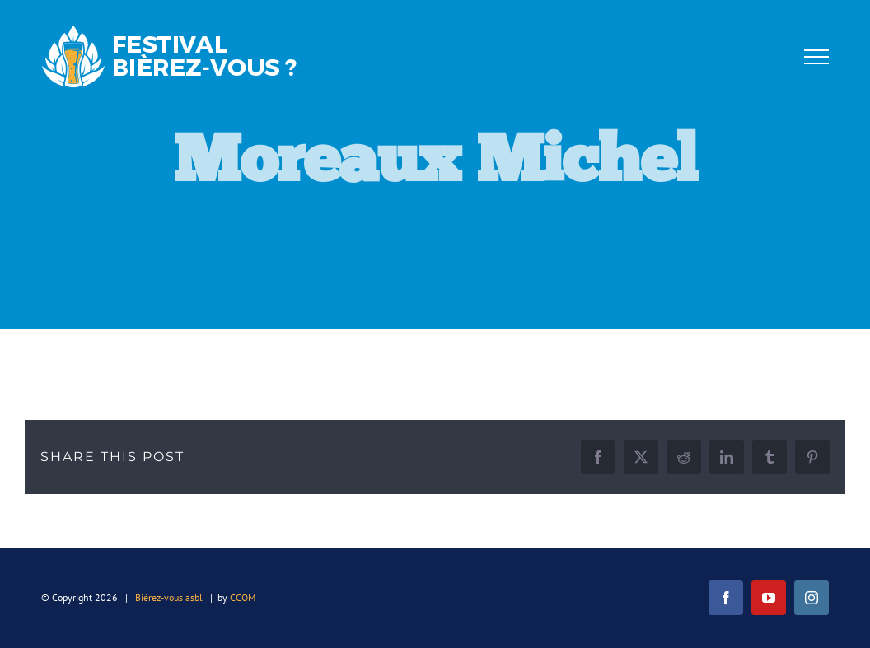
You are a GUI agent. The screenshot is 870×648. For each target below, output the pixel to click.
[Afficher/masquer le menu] (817, 56)
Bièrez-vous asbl (169, 597)
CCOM (242, 597)
